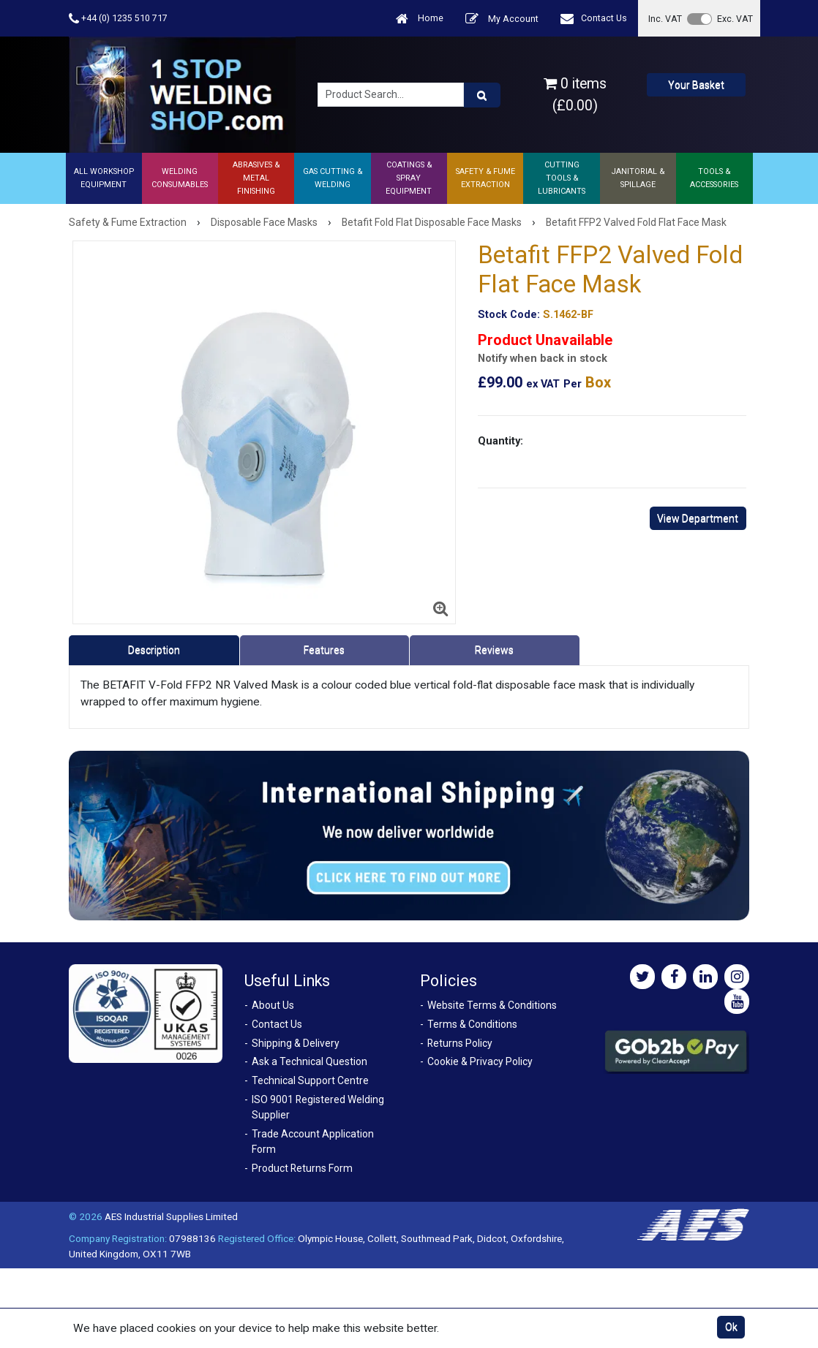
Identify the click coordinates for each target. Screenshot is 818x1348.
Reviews (494, 650)
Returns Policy (459, 1043)
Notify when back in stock (542, 358)
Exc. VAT (735, 18)
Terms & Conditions (472, 1024)
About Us (273, 1005)
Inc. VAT (665, 18)
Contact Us (593, 19)
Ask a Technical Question (309, 1061)
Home (419, 19)
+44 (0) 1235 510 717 (118, 19)
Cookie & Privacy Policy (480, 1061)
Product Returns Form (302, 1168)
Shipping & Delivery (295, 1043)
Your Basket (696, 85)
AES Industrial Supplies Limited (171, 1216)
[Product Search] (482, 95)
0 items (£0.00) (575, 94)
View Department (697, 518)
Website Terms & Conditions (492, 1005)
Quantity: (500, 440)
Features (324, 650)
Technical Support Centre (310, 1080)
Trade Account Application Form (313, 1141)
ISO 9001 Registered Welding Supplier (318, 1107)
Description (154, 650)
